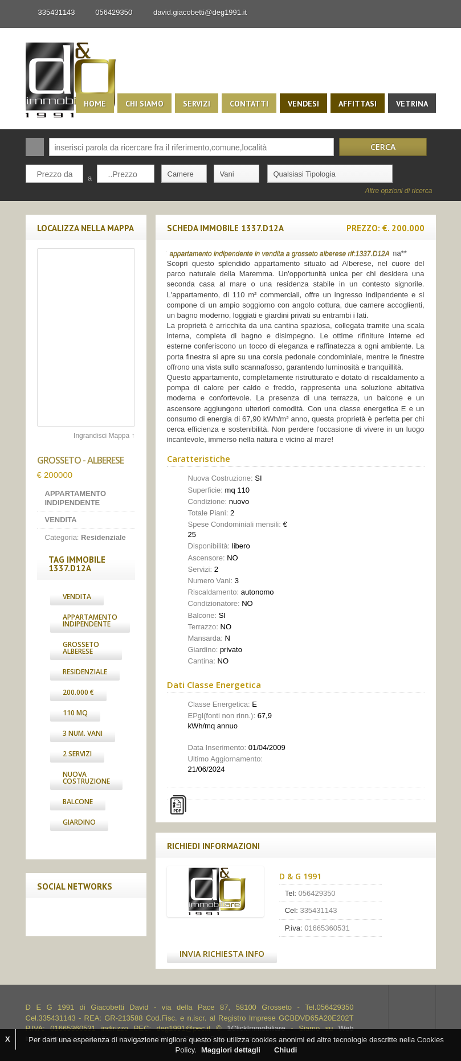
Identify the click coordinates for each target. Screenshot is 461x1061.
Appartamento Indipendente (90, 620)
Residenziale (85, 672)
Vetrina (412, 104)
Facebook (49, 917)
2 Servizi (77, 754)
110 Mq (75, 713)
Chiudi (285, 1050)
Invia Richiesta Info (221, 953)
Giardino (79, 822)
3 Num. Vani (83, 733)
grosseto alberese (81, 648)
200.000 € (78, 692)
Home (95, 104)
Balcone (78, 801)
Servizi (196, 104)
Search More (423, 207)
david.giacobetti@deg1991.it (200, 12)
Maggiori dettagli (230, 1050)
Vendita (77, 596)
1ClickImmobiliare (256, 1028)
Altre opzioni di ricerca (398, 191)
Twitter (73, 917)
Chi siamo (144, 104)
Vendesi (303, 104)
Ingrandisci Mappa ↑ (104, 436)
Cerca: (35, 147)
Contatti (249, 104)
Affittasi (357, 104)
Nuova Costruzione (86, 777)
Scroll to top (412, 1007)
